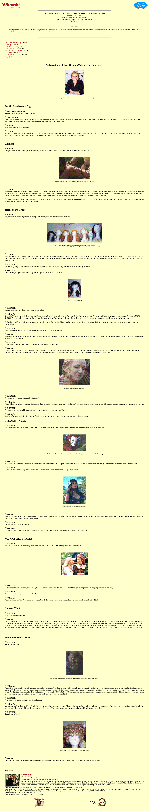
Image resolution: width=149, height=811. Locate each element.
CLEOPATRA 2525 (11, 49)
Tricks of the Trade (11, 47)
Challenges (8, 45)
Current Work (9, 53)
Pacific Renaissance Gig (13, 43)
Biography (8, 56)
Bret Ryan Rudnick (75, 16)
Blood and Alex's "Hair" (13, 54)
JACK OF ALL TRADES (13, 51)
